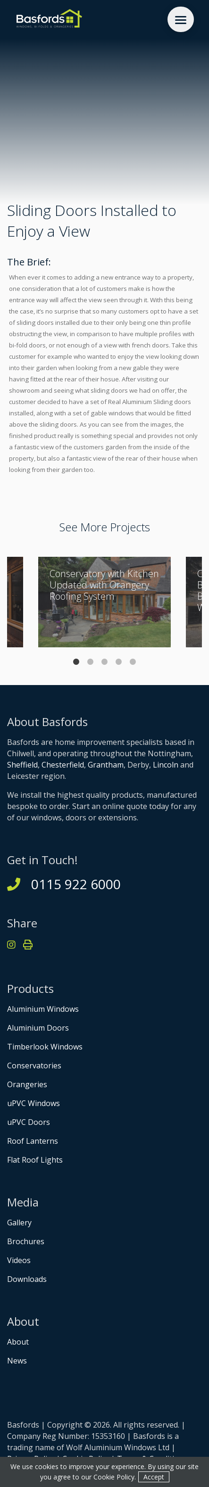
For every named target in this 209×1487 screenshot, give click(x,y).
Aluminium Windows (43, 1009)
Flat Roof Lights (35, 1160)
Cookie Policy (113, 1476)
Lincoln (165, 765)
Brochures (25, 1241)
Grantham (106, 765)
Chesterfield (63, 765)
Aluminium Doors (38, 1028)
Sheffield (22, 765)
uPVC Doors (28, 1122)
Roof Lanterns (32, 1141)
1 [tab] (76, 662)
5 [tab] (133, 662)
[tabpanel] (104, 602)
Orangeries (27, 1084)
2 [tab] (90, 662)
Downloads (27, 1279)
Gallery (19, 1222)
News (17, 1360)
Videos (19, 1260)
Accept (153, 1476)
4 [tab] (119, 662)
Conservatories (34, 1065)
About (18, 1342)
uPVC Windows (33, 1103)
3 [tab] (104, 662)
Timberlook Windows (45, 1046)
